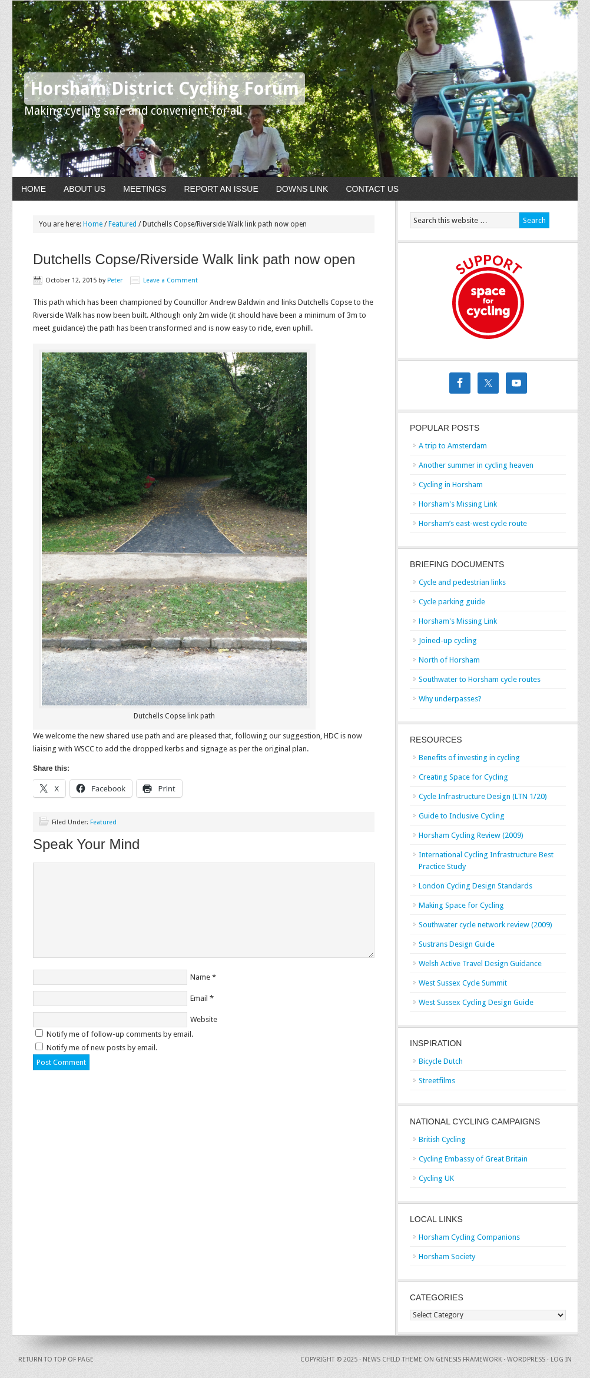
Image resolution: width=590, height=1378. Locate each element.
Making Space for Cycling (461, 905)
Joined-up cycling (448, 640)
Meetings (144, 189)
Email (199, 998)
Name (200, 977)
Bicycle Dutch (441, 1061)
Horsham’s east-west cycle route (473, 523)
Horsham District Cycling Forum (164, 88)
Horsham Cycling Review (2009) (471, 835)
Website (203, 1019)
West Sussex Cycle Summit (463, 982)
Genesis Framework (469, 1359)
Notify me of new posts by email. (102, 1047)
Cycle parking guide (452, 601)
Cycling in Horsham (451, 484)
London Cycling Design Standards (475, 885)
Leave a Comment (170, 280)
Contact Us (372, 189)
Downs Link (302, 189)
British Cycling (442, 1139)
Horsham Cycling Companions (469, 1237)
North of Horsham (449, 659)
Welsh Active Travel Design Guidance (480, 963)
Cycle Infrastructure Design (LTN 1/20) (483, 796)
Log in (561, 1359)
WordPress (526, 1359)
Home (33, 189)
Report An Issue (221, 189)
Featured (103, 822)
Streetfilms (437, 1080)
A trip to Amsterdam (453, 445)
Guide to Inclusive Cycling (462, 815)
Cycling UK (436, 1178)
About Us (84, 189)
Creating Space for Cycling (463, 777)
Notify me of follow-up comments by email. (120, 1034)
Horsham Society (447, 1256)
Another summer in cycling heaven (476, 465)
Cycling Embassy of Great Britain (473, 1158)
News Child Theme (392, 1359)
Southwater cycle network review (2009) (485, 924)
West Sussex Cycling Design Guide (476, 1002)
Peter (114, 280)
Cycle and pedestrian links (462, 582)
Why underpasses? (450, 698)
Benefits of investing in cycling (469, 757)
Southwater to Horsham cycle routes (480, 679)
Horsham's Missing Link (458, 504)
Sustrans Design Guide (457, 944)
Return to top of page (56, 1359)
